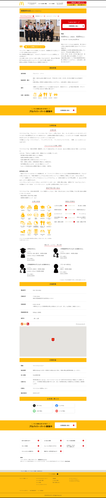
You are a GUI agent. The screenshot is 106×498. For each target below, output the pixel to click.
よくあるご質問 (55, 480)
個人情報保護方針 (33, 490)
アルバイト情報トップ (24, 478)
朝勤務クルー (39, 16)
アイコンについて (80, 324)
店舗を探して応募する (76, 2)
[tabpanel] (40, 30)
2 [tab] (39, 43)
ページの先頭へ (52, 474)
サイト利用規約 (40, 490)
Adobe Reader (67, 461)
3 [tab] (41, 43)
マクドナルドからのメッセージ (32, 4)
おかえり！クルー (52, 16)
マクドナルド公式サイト (24, 490)
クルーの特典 (51, 3)
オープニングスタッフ (73, 478)
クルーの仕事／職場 (42, 3)
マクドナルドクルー (26, 16)
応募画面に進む (73, 26)
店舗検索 (54, 478)
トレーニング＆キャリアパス (59, 4)
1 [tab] (37, 43)
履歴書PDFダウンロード (42, 459)
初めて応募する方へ (56, 482)
